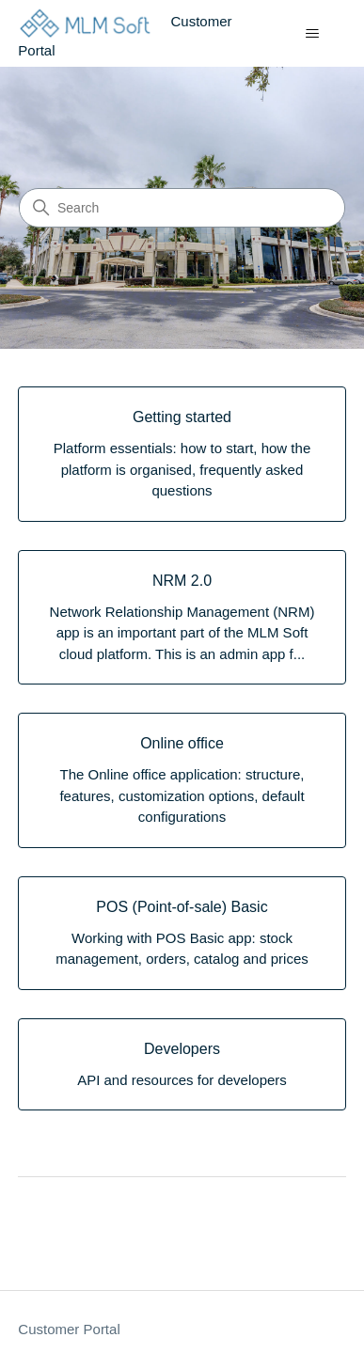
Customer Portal (68, 1329)
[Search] (182, 208)
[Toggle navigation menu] (312, 34)
